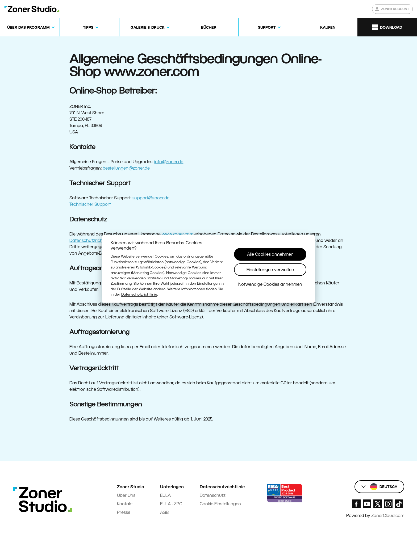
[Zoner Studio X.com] (377, 503)
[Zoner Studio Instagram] (388, 503)
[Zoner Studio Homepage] (32, 9)
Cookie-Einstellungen (220, 504)
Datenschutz (213, 495)
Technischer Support (90, 204)
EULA (165, 495)
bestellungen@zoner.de (126, 168)
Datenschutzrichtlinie (139, 294)
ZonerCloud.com (387, 515)
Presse (123, 512)
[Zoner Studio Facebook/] (356, 503)
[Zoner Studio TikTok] (399, 503)
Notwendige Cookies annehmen (270, 284)
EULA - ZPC (171, 504)
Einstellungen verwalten (270, 269)
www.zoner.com (177, 234)
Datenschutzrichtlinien (91, 240)
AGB (164, 512)
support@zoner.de (150, 198)
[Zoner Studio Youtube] (367, 503)
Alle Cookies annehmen (270, 254)
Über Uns (126, 495)
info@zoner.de (168, 161)
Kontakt (125, 504)
